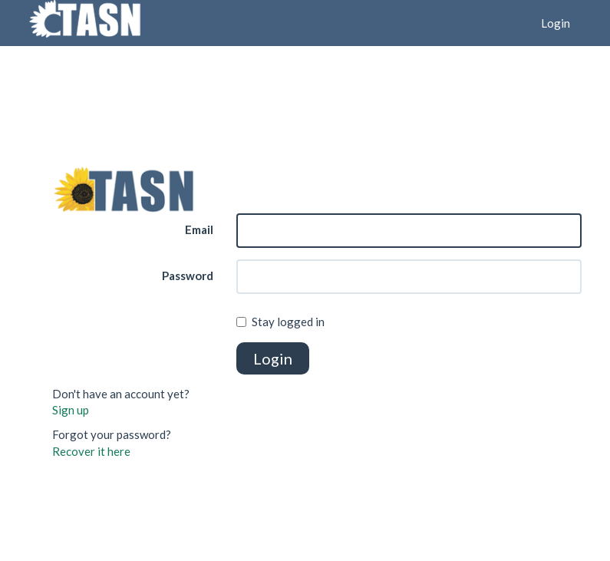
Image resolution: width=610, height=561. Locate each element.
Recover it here (91, 451)
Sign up (70, 410)
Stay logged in (280, 321)
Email (199, 229)
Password (187, 275)
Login (555, 23)
